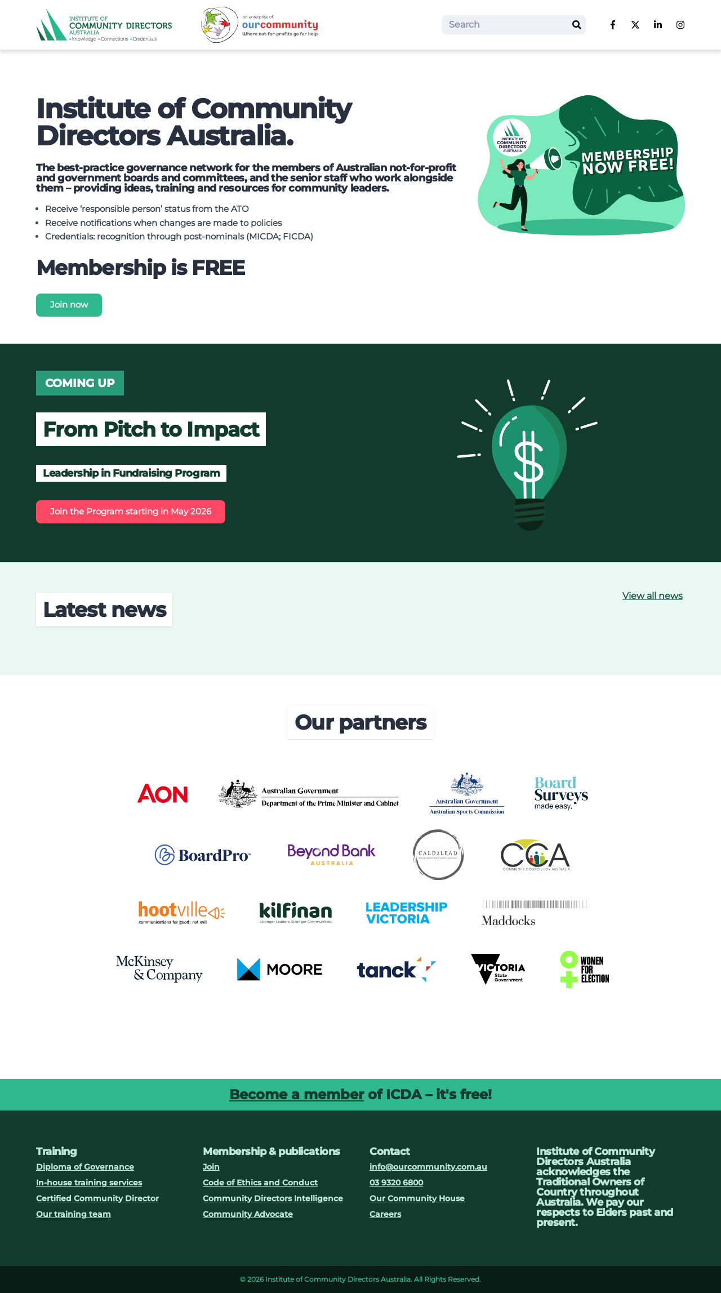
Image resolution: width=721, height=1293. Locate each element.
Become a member (296, 1094)
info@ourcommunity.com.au (428, 1167)
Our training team (73, 1214)
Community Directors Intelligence (273, 1198)
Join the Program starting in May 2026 (130, 511)
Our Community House (417, 1198)
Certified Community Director (97, 1198)
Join (211, 1167)
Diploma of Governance (85, 1167)
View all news (652, 595)
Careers (385, 1214)
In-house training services (89, 1183)
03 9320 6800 (396, 1183)
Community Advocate (248, 1214)
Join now (69, 304)
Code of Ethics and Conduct (260, 1183)
